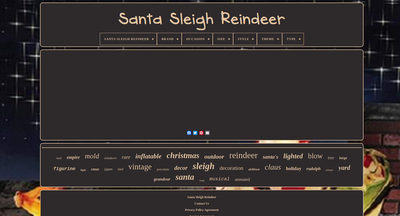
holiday (293, 168)
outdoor (214, 156)
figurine (64, 168)
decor (181, 168)
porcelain (163, 169)
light (83, 169)
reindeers (110, 158)
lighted (293, 156)
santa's (270, 157)
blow (315, 156)
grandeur (162, 179)
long (201, 180)
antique (329, 170)
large (343, 158)
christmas (183, 155)
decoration (231, 168)
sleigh (204, 166)
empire (73, 157)
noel (59, 158)
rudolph (313, 168)
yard (344, 167)
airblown (254, 169)
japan (108, 169)
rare (126, 157)
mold (92, 156)
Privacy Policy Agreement (202, 210)
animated (242, 179)
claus (273, 167)
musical (219, 179)
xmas (95, 169)
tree (331, 158)
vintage (140, 166)
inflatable (148, 156)
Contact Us (201, 203)
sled (120, 169)
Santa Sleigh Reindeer (201, 197)
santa (185, 177)
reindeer (243, 155)
